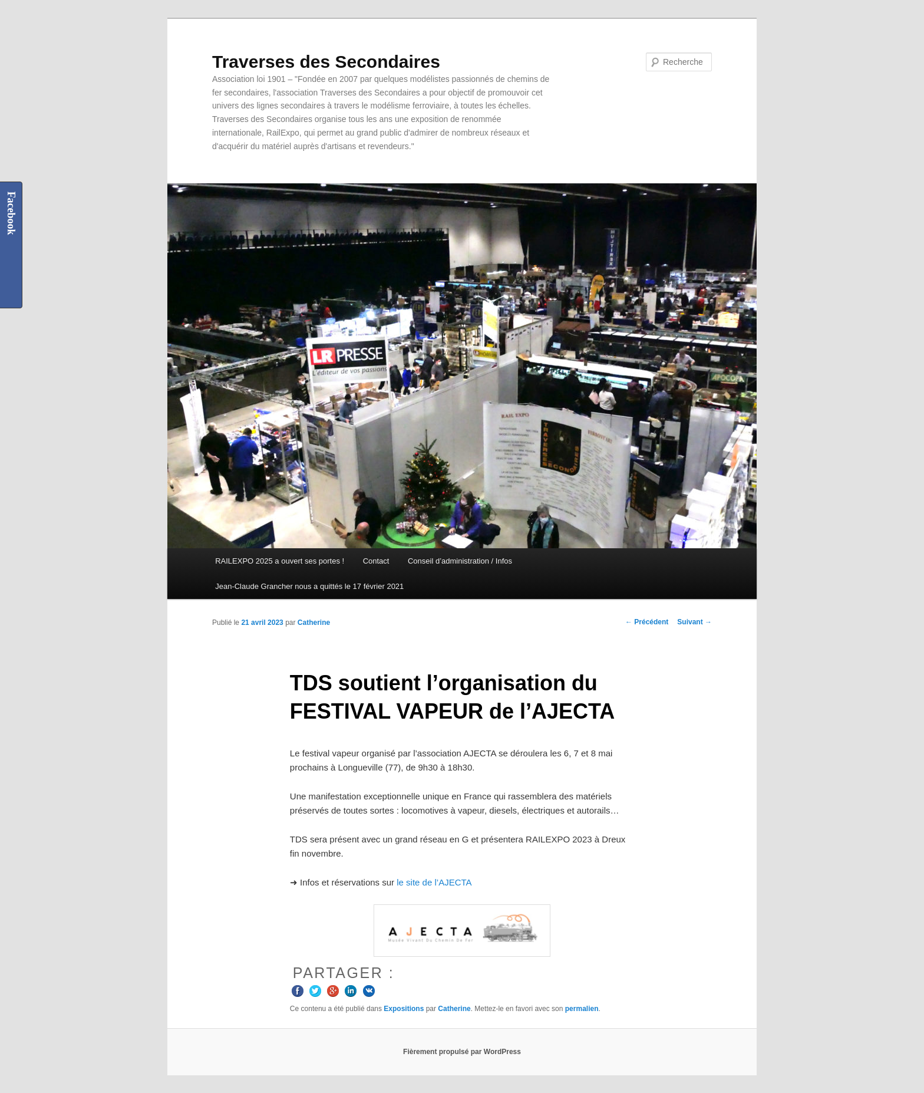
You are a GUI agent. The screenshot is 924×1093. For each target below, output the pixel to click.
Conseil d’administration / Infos (460, 561)
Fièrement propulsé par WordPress (462, 1052)
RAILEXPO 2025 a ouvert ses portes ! (279, 561)
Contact (376, 561)
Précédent (646, 622)
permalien (582, 1009)
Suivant (694, 622)
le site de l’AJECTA (434, 882)
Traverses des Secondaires (326, 61)
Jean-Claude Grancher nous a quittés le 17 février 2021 (309, 586)
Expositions (404, 1009)
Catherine (314, 622)
